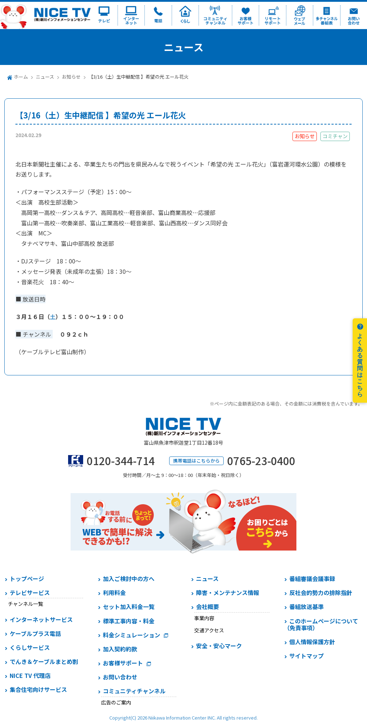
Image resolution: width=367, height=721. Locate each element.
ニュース (45, 76)
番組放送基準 (306, 606)
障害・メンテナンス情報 (227, 592)
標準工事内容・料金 (128, 621)
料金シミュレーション (131, 635)
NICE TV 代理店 (30, 675)
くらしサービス (30, 647)
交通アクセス (209, 630)
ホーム (21, 76)
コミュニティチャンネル (134, 691)
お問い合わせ (120, 677)
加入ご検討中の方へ (128, 578)
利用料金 (114, 592)
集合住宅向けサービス (38, 689)
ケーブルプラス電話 (35, 633)
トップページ (27, 578)
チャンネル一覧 (25, 603)
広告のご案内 (116, 702)
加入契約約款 (120, 649)
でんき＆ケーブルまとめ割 (44, 661)
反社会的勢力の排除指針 (320, 592)
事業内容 (204, 618)
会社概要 (207, 606)
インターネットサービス (41, 619)
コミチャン (335, 136)
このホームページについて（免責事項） (321, 624)
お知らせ (71, 76)
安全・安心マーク (219, 645)
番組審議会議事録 (312, 578)
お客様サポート (123, 663)
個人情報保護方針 (312, 641)
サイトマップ (306, 655)
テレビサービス (30, 592)
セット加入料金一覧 (128, 606)
